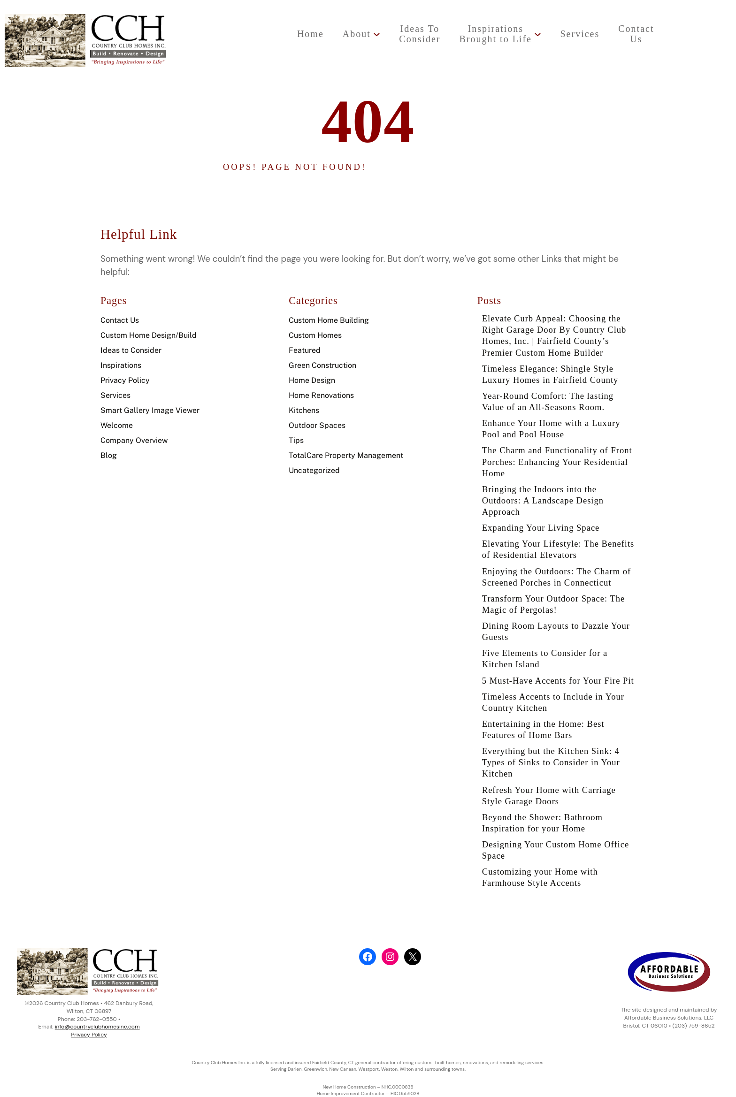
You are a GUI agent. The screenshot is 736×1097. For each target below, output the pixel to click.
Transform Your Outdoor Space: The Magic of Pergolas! (553, 604)
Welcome (116, 425)
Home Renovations (321, 395)
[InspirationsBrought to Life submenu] (537, 34)
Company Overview (134, 440)
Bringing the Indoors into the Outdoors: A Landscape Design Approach (543, 500)
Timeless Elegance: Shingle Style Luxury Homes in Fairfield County (550, 374)
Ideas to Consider (130, 350)
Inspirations (120, 365)
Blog (108, 455)
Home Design (312, 380)
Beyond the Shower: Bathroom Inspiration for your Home (542, 822)
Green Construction (322, 365)
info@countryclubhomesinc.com (97, 1026)
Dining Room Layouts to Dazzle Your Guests (556, 631)
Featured (305, 350)
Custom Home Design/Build (148, 335)
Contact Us (119, 320)
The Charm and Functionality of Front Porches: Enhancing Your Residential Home (557, 461)
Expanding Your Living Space (541, 528)
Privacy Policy (125, 380)
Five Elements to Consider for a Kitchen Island (544, 658)
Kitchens (304, 410)
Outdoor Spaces (317, 425)
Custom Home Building (329, 320)
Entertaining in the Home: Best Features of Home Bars (543, 729)
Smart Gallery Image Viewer (149, 410)
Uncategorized (314, 470)
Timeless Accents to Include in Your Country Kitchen (553, 702)
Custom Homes (315, 335)
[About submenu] (376, 34)
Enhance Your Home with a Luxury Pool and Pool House (551, 428)
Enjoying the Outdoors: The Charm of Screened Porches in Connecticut (556, 576)
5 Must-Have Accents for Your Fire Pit (558, 681)
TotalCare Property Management (346, 455)
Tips (296, 440)
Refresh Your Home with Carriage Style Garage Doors (549, 795)
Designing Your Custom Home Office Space (555, 850)
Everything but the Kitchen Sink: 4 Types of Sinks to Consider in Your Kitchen (551, 762)
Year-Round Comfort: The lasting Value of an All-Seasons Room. (547, 401)
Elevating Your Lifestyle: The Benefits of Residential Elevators (558, 549)
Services (115, 395)
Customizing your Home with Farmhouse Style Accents (540, 877)
